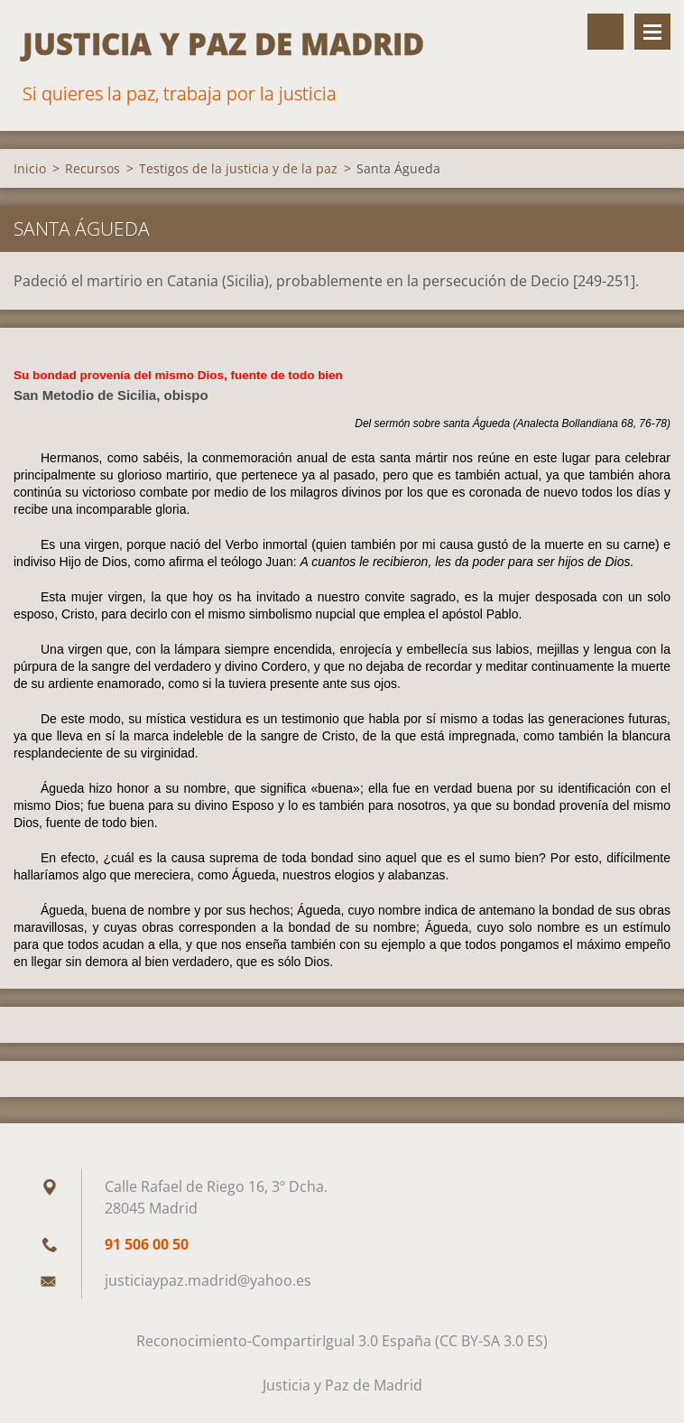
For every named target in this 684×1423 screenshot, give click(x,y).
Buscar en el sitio (605, 32)
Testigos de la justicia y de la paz (238, 168)
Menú (652, 32)
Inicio (30, 168)
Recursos (92, 168)
